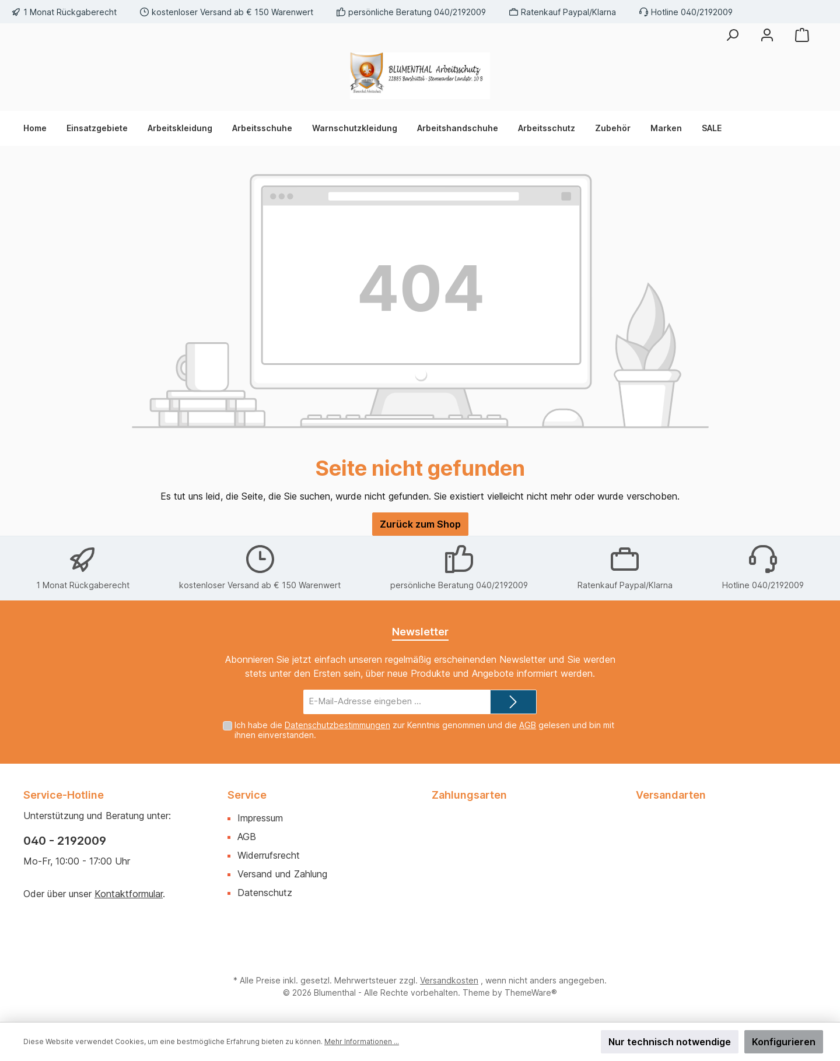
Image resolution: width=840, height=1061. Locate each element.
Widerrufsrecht (268, 855)
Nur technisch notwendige (669, 1042)
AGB (527, 725)
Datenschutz (264, 892)
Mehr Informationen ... (361, 1041)
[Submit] (513, 702)
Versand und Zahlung (282, 874)
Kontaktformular (128, 894)
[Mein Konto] (767, 35)
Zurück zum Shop (420, 524)
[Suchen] (732, 35)
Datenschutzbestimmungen (337, 725)
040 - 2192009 (64, 841)
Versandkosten (449, 980)
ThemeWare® (531, 992)
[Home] (40, 128)
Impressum (260, 818)
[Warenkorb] (802, 35)
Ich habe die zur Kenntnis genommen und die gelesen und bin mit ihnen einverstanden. (424, 730)
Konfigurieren (784, 1042)
